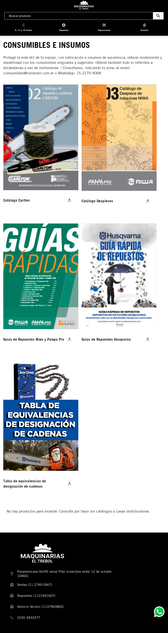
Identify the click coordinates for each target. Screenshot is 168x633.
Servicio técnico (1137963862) (40, 606)
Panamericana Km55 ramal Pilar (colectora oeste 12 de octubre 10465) (64, 573)
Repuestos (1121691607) (36, 596)
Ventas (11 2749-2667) (34, 585)
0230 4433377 (28, 617)
